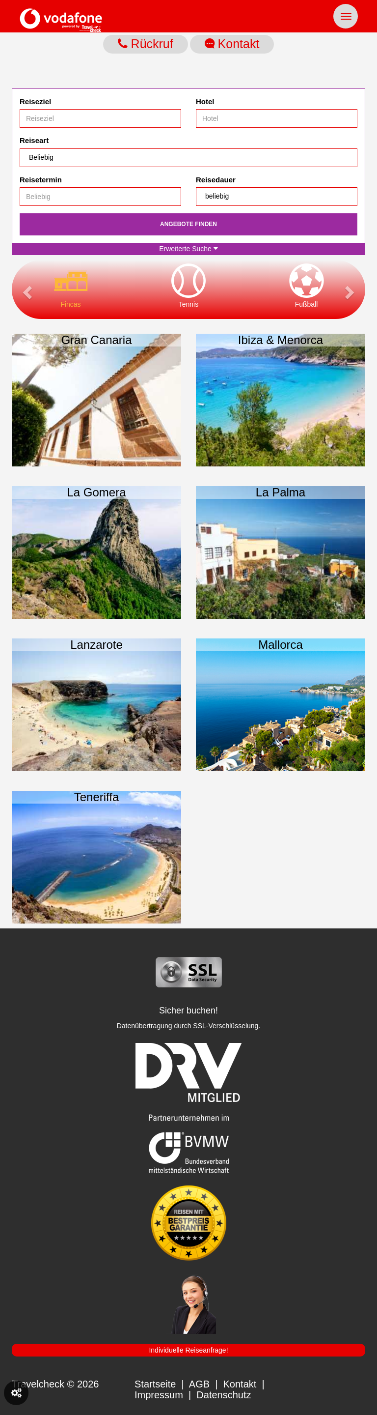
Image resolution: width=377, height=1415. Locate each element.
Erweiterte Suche (188, 249)
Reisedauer (216, 179)
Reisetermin (41, 179)
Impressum (159, 1394)
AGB (199, 1384)
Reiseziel (35, 101)
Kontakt (232, 44)
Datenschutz (223, 1394)
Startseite (155, 1384)
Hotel (205, 101)
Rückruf (145, 44)
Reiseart (34, 140)
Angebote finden (188, 224)
